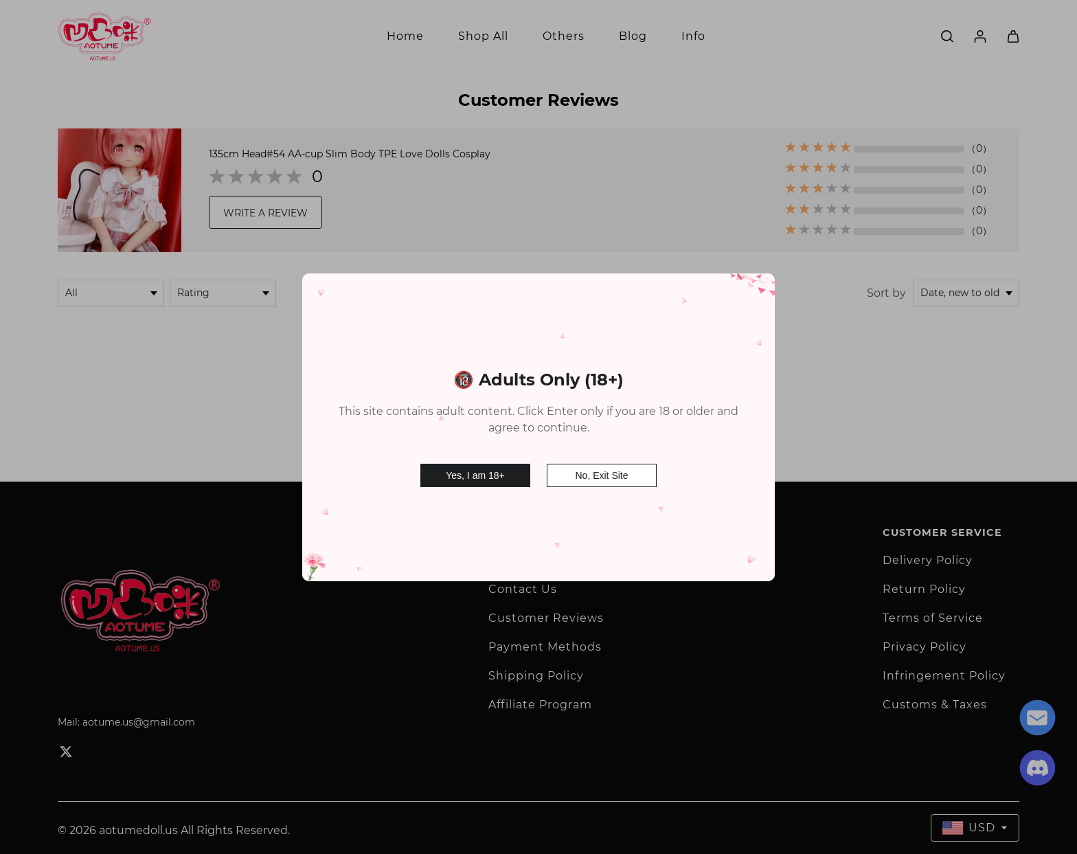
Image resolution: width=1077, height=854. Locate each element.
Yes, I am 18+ (475, 473)
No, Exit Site (601, 473)
